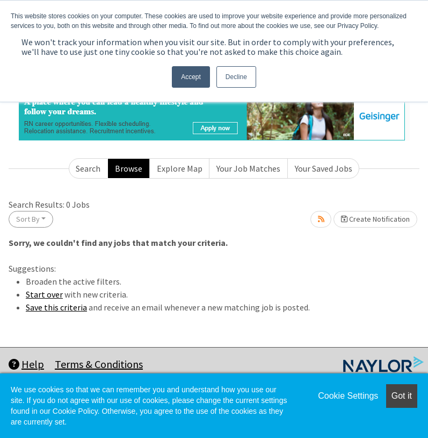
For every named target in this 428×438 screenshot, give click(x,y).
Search (88, 168)
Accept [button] (191, 77)
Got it (401, 395)
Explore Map (179, 168)
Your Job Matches (248, 168)
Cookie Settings (348, 395)
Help (26, 364)
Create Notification (375, 219)
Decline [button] (236, 77)
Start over (44, 294)
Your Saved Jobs (323, 168)
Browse (128, 168)
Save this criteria (56, 307)
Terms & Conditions (99, 364)
